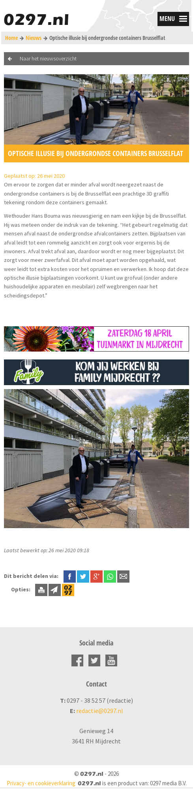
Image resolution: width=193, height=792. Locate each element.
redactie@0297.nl (99, 711)
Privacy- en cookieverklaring (41, 783)
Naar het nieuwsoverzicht (48, 58)
